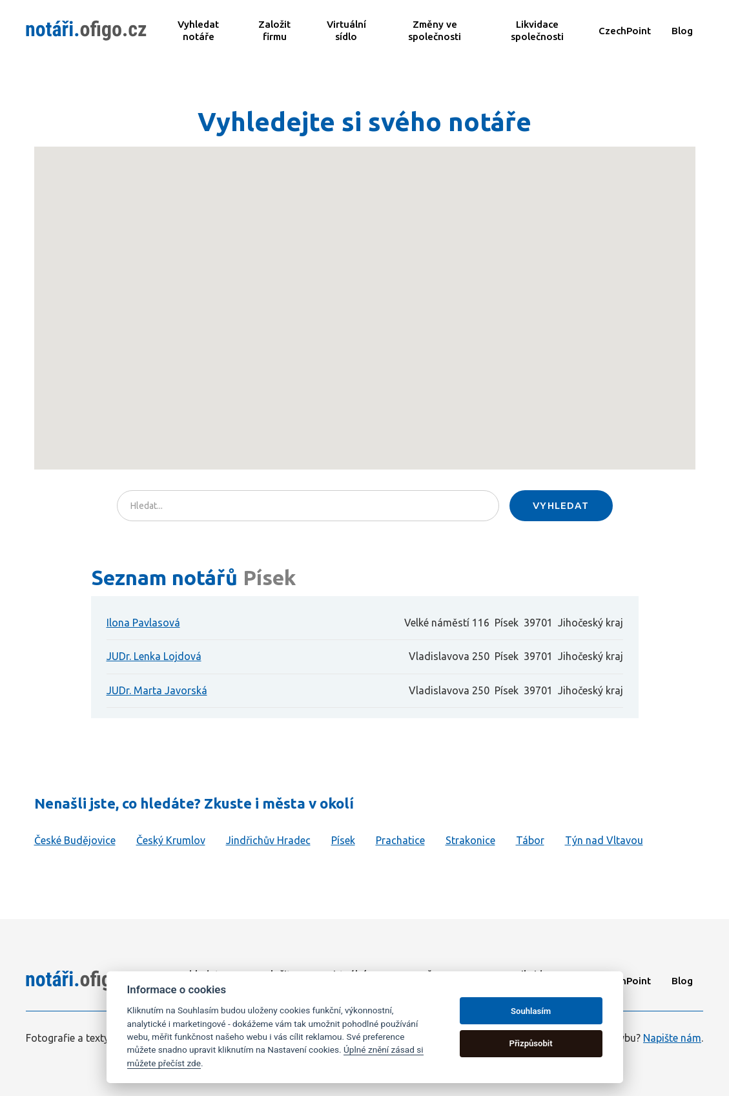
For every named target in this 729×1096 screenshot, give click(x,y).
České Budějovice (75, 840)
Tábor (530, 840)
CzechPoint (625, 980)
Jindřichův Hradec (268, 840)
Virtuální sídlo (346, 30)
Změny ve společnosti (434, 30)
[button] (401, 325)
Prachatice (400, 840)
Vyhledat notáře (198, 30)
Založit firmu (274, 30)
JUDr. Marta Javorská (157, 690)
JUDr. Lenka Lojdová (154, 656)
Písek (343, 840)
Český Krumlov (170, 840)
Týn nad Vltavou (604, 840)
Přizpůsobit (530, 1043)
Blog (682, 30)
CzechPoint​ (625, 30)
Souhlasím (531, 1011)
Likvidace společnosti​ (537, 30)
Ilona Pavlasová (143, 622)
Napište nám (672, 1038)
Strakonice (470, 840)
